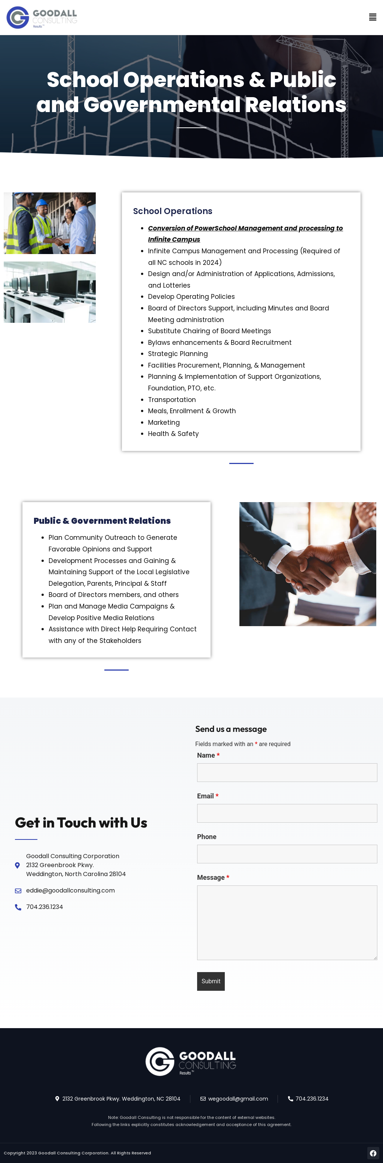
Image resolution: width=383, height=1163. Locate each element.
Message (213, 877)
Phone (207, 837)
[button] (373, 17)
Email (208, 796)
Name (208, 755)
